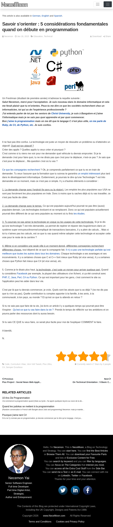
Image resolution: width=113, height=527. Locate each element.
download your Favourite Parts (91, 454)
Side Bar (100, 468)
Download (95, 36)
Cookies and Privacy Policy (70, 521)
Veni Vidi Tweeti (34, 364)
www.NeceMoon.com (54, 515)
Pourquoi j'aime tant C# (14, 415)
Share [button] (107, 36)
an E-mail (76, 472)
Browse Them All (55, 454)
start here (71, 450)
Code (7, 364)
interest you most (95, 465)
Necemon (8, 36)
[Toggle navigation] (98, 4)
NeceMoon (78, 447)
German (36, 15)
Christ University (60, 113)
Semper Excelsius (14, 367)
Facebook (22, 273)
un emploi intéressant (89, 173)
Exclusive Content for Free (81, 458)
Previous (29, 381)
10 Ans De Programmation (16, 398)
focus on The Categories (68, 465)
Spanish (58, 15)
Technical (48, 36)
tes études (79, 213)
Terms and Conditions (40, 521)
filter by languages (96, 461)
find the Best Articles (97, 450)
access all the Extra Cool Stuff (70, 468)
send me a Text (59, 472)
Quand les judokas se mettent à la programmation (28, 406)
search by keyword (63, 461)
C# (3, 367)
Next (84, 381)
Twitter (74, 475)
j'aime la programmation (21, 121)
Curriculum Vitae (18, 364)
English (45, 15)
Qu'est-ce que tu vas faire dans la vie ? (33, 309)
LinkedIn (65, 475)
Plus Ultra (47, 364)
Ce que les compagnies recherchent (21, 169)
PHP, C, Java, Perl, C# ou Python (19, 277)
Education (38, 36)
